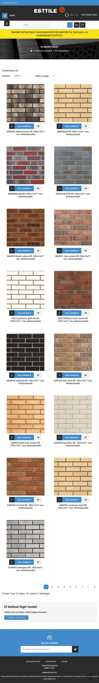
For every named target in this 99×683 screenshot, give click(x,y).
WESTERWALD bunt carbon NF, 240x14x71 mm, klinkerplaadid (73, 319)
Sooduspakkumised (33, 661)
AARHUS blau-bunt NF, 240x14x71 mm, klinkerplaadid (73, 382)
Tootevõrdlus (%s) (76, 25)
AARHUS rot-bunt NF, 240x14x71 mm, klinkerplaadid (25, 506)
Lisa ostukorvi (24, 126)
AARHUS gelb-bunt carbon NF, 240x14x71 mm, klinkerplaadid (25, 444)
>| (94, 586)
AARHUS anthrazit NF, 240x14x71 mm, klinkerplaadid (25, 382)
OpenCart (54, 665)
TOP (91, 677)
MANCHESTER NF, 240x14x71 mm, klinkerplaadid (73, 195)
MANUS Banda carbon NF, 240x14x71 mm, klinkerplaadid (25, 257)
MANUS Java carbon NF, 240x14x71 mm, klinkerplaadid (73, 257)
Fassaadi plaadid (43, 50)
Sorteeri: (6, 76)
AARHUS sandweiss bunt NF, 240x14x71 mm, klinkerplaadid (73, 506)
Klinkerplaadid (62, 50)
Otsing (70, 25)
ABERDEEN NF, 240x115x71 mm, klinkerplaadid (73, 133)
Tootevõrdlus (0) (10, 70)
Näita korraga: (42, 76)
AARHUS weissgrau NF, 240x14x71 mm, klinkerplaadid (25, 568)
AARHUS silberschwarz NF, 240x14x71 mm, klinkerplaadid (26, 133)
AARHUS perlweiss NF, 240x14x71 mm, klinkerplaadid (73, 444)
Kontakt (64, 661)
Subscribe (75, 649)
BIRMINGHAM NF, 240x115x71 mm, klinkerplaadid (25, 195)
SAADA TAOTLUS (16, 617)
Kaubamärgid (51, 661)
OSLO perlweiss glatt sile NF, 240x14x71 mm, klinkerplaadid (25, 319)
